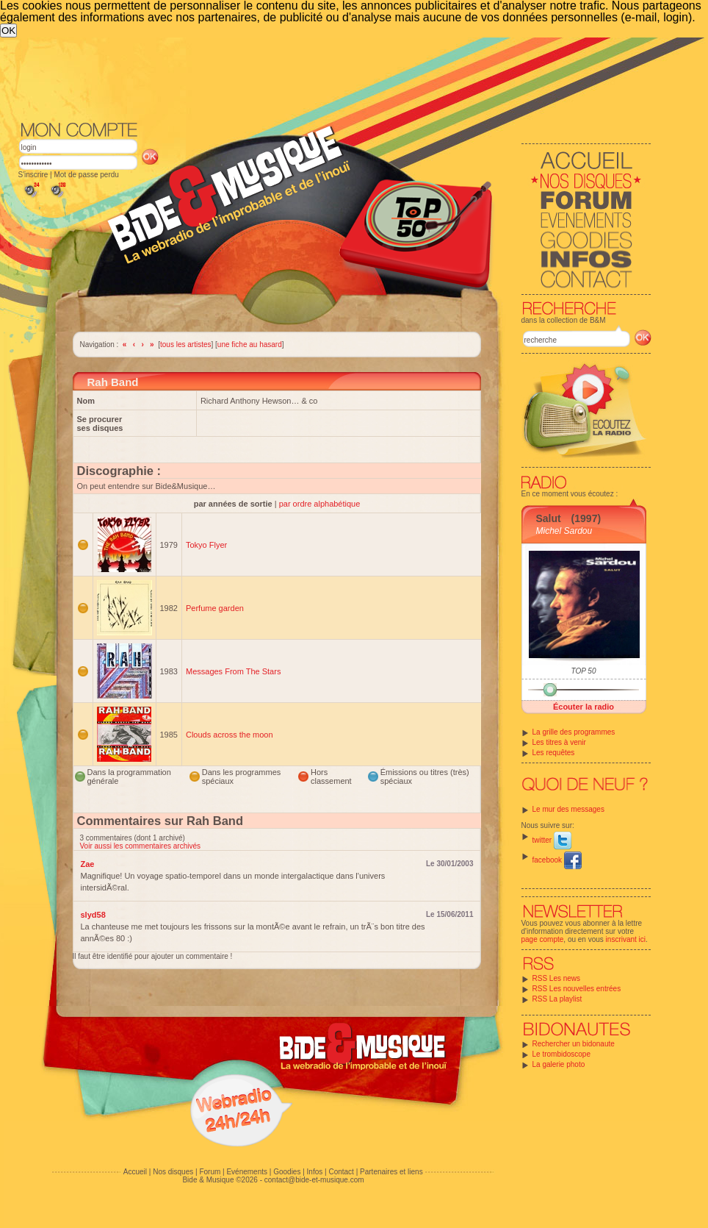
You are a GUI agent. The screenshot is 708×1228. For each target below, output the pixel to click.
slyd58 (93, 914)
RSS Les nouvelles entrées (576, 989)
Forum (209, 1172)
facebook (557, 860)
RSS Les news (556, 978)
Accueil (135, 1172)
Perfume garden (215, 608)
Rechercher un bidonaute (573, 1044)
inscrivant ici (626, 939)
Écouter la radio (583, 706)
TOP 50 (583, 671)
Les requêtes (553, 753)
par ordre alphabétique (320, 503)
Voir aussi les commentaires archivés (140, 846)
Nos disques (173, 1172)
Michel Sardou (564, 531)
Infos (315, 1172)
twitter (551, 840)
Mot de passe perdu (86, 175)
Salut (548, 518)
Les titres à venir (559, 742)
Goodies (286, 1172)
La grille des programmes (573, 732)
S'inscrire (33, 175)
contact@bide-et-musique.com (314, 1180)
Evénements (246, 1172)
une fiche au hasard (249, 344)
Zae (88, 864)
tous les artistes (185, 344)
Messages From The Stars (233, 671)
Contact (340, 1172)
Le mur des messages (568, 809)
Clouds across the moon (229, 734)
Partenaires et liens (391, 1172)
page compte (542, 939)
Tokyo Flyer (206, 544)
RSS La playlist (557, 999)
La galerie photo (558, 1064)
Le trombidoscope (561, 1054)
